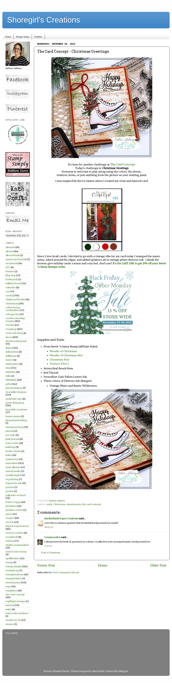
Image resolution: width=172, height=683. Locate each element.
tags (8, 586)
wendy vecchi (13, 620)
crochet (10, 325)
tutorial (10, 605)
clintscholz (98, 671)
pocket (9, 491)
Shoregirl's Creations (43, 19)
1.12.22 (48, 546)
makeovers (12, 459)
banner (10, 271)
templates (11, 590)
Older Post (158, 565)
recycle (10, 522)
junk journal (12, 439)
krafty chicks (13, 451)
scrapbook (12, 537)
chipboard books (15, 299)
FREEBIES (11, 379)
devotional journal (16, 341)
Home (8, 36)
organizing (12, 479)
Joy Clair (10, 435)
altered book (13, 255)
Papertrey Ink (13, 483)
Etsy (8, 367)
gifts (8, 384)
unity (9, 609)
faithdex (10, 372)
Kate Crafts (12, 443)
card (8, 291)
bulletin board (13, 283)
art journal (12, 263)
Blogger (123, 671)
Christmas (59, 504)
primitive (11, 506)
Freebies (38, 36)
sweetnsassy (73, 504)
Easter (9, 359)
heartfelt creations (16, 409)
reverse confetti (15, 532)
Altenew (10, 247)
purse (9, 514)
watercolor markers (17, 613)
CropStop (11, 329)
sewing (10, 540)
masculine (12, 463)
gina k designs (14, 388)
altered (10, 251)
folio (8, 376)
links (8, 455)
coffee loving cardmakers (13, 309)
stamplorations (15, 574)
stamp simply (13, 566)
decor (9, 337)
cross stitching (14, 333)
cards (49, 504)
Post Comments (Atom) (65, 572)
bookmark (12, 279)
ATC (8, 267)
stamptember (13, 578)
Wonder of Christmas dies (66, 355)
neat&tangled (13, 475)
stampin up (12, 570)
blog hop (11, 275)
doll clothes (12, 351)
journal (10, 431)
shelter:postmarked (17, 545)
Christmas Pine (59, 359)
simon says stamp (16, 551)
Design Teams (22, 36)
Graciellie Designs (16, 392)
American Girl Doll (16, 259)
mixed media (13, 471)
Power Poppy (13, 502)
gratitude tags (14, 398)
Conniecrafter (52, 537)
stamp (9, 562)
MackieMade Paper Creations (61, 518)
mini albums (13, 467)
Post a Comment (50, 552)
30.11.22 (48, 527)
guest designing (15, 402)
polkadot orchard (16, 495)
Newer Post (46, 565)
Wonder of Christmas (63, 351)
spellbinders (13, 558)
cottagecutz (12, 314)
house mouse (13, 416)
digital (9, 347)
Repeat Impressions (17, 526)
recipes (10, 518)
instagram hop (14, 427)
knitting (10, 447)
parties (10, 487)
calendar (11, 287)
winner (10, 624)
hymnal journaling (16, 420)
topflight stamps (15, 601)
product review (14, 510)
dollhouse (11, 356)
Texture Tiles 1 (59, 363)
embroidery (12, 364)
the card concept (91, 504)
